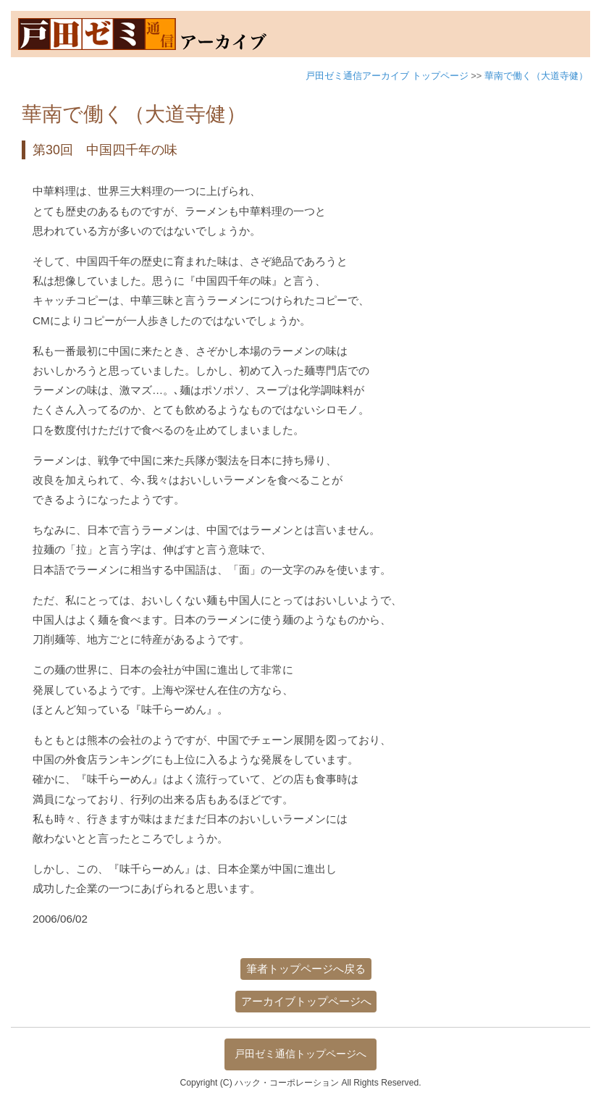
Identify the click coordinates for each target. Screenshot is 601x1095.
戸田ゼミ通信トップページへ (300, 1054)
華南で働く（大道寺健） (536, 75)
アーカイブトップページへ (306, 1001)
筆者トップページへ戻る (306, 968)
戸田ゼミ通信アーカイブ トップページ (387, 75)
